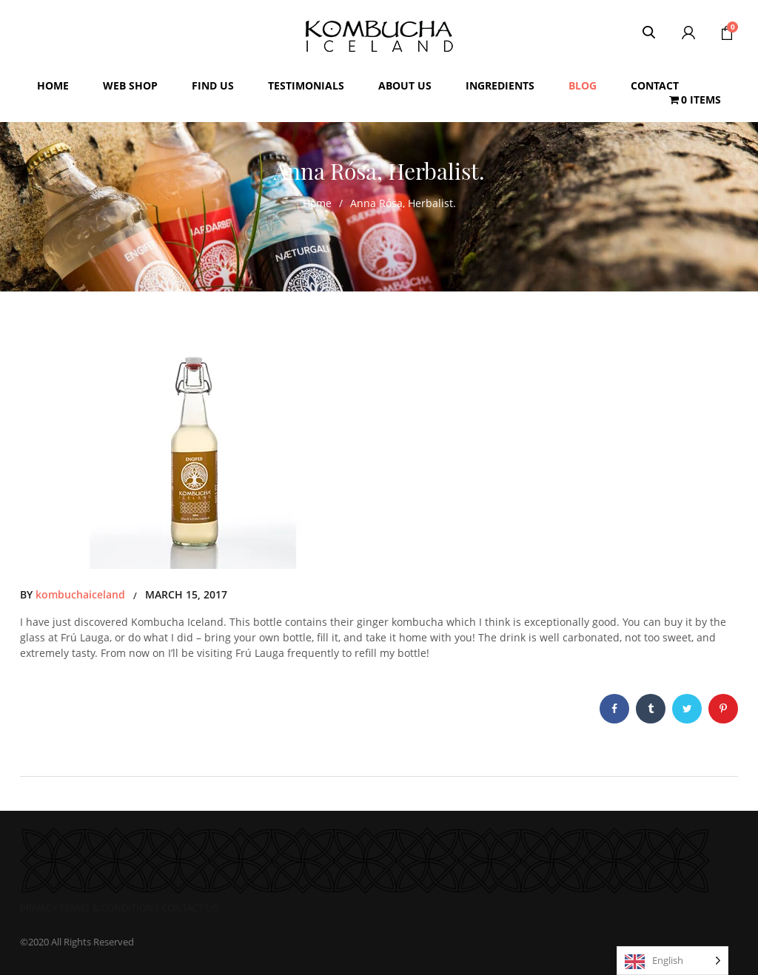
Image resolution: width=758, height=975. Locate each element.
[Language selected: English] (672, 960)
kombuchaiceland (80, 594)
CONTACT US (189, 907)
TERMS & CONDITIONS (109, 907)
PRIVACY (38, 907)
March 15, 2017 (186, 594)
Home (317, 203)
